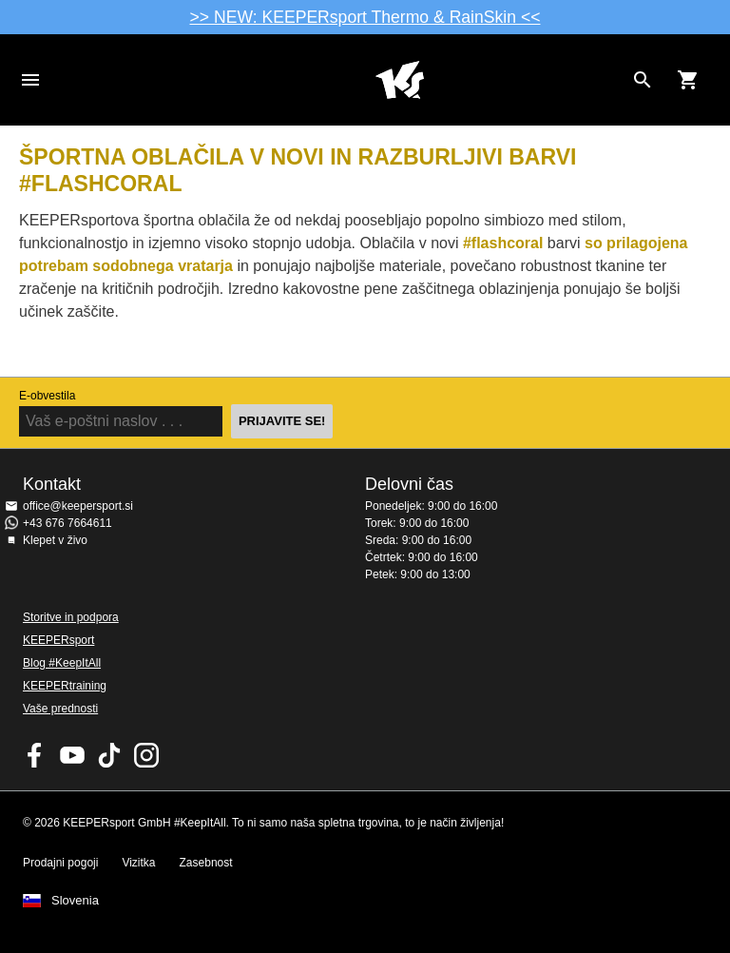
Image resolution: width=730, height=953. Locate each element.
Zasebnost (206, 862)
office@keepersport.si (78, 506)
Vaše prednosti (60, 708)
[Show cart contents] (688, 80)
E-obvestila (47, 395)
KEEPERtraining (64, 685)
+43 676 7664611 (67, 523)
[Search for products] (643, 80)
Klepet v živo (55, 540)
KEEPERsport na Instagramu (146, 755)
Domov (399, 80)
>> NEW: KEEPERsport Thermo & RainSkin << (365, 17)
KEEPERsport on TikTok (109, 755)
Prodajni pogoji (60, 862)
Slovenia (75, 900)
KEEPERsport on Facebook (35, 755)
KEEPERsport (58, 640)
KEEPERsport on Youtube (72, 755)
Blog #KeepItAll (62, 663)
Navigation (30, 80)
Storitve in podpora (71, 617)
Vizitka (138, 862)
